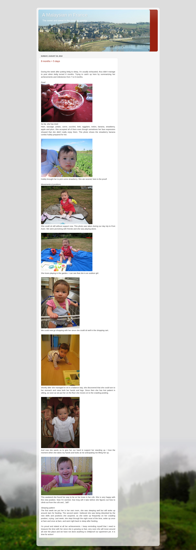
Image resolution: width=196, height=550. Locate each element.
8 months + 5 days (50, 61)
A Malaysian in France (65, 15)
